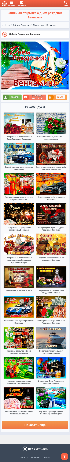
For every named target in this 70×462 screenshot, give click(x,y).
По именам (38, 25)
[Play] (4, 34)
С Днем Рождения (21, 25)
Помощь (46, 457)
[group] (35, 34)
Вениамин (51, 25)
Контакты (24, 457)
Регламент (35, 457)
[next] (66, 65)
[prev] (3, 65)
